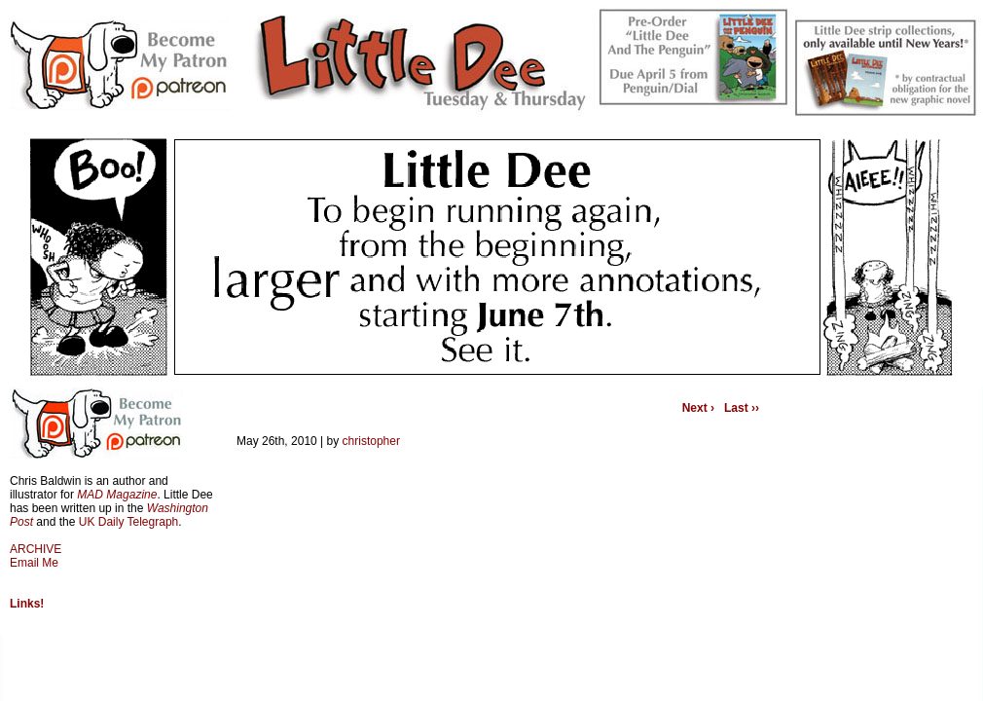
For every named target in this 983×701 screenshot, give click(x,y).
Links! (27, 603)
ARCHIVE (35, 549)
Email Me (34, 563)
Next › (698, 408)
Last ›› (741, 408)
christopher (371, 441)
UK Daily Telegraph (129, 522)
